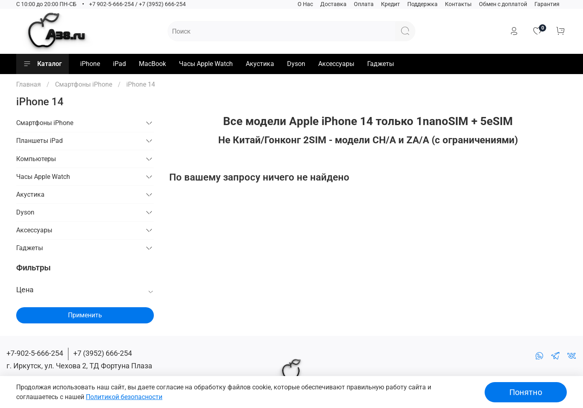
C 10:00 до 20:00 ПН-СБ (46, 4)
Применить (85, 315)
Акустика (260, 64)
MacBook (152, 64)
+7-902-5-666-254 (34, 353)
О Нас (305, 4)
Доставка (333, 4)
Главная (28, 84)
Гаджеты (380, 64)
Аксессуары (336, 64)
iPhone (90, 64)
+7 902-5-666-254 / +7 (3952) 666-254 (137, 4)
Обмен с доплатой (503, 4)
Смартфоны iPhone (83, 84)
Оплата (364, 4)
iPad (119, 64)
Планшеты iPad (39, 140)
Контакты (458, 4)
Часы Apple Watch (206, 64)
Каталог (42, 64)
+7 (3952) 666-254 (102, 353)
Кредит (390, 4)
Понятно (525, 392)
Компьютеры (36, 159)
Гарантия (547, 4)
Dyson (296, 64)
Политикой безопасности (124, 397)
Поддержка (422, 4)
